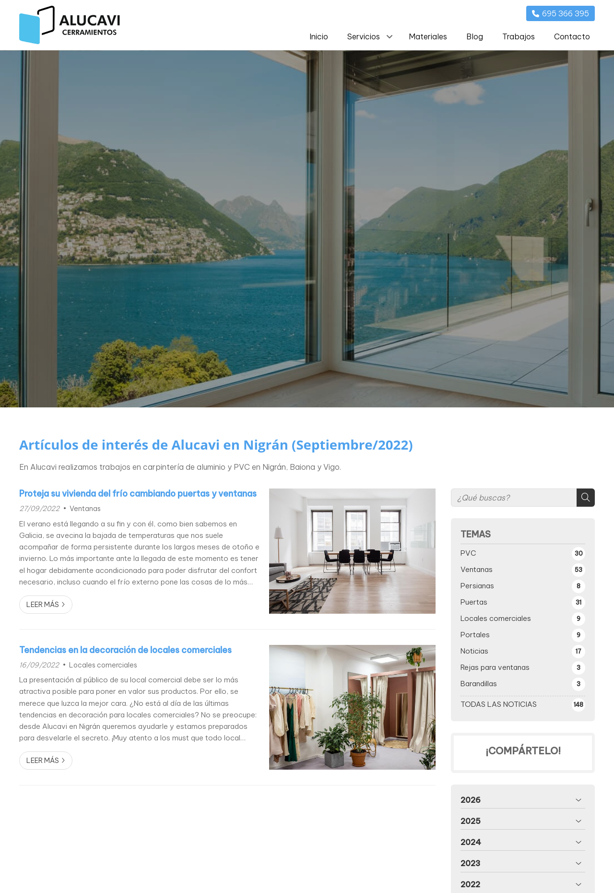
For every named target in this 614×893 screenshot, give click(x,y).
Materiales (428, 36)
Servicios (363, 36)
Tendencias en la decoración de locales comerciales (125, 650)
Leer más (42, 604)
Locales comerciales (103, 665)
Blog (474, 36)
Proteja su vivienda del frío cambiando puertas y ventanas (138, 493)
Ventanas (85, 508)
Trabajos (518, 36)
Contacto (572, 36)
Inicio (318, 36)
